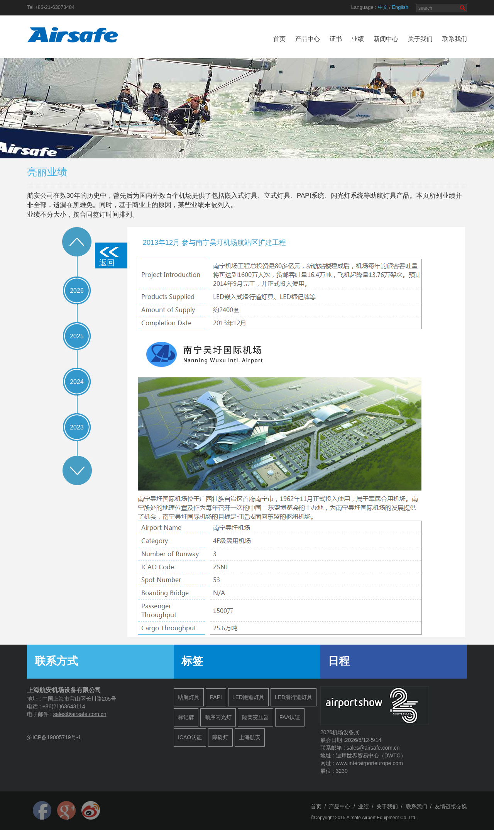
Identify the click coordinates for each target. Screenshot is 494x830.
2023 (77, 427)
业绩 (358, 39)
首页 (279, 39)
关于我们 (420, 39)
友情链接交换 (451, 806)
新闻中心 (386, 39)
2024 (77, 382)
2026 (77, 290)
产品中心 (307, 39)
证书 (336, 39)
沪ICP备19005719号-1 (54, 737)
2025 (77, 336)
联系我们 (454, 39)
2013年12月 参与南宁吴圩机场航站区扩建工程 (214, 242)
